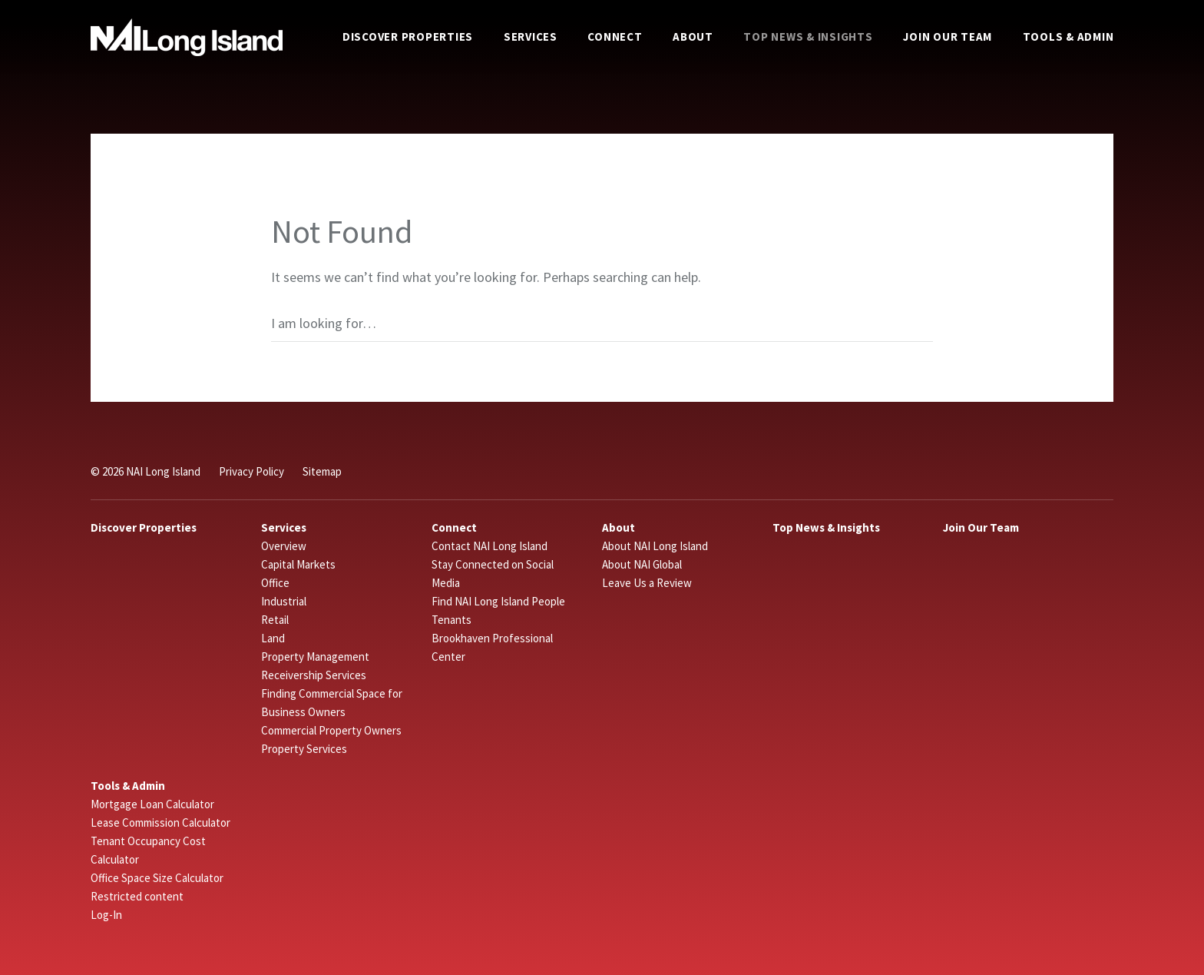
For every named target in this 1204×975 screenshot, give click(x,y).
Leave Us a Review (647, 582)
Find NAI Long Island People (498, 601)
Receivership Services (313, 675)
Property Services (304, 748)
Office (275, 582)
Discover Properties (407, 36)
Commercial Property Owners (331, 730)
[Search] (602, 323)
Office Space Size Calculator (157, 878)
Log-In (106, 914)
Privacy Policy (251, 471)
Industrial (283, 601)
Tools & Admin (1068, 36)
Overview (283, 546)
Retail (275, 619)
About (693, 36)
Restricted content (137, 896)
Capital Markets (298, 564)
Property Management (315, 656)
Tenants (451, 619)
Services (530, 36)
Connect (614, 36)
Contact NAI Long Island (489, 546)
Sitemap (322, 471)
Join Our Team (947, 36)
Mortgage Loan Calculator (152, 804)
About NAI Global (642, 564)
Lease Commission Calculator (160, 822)
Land (273, 638)
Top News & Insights (807, 36)
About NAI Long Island (655, 546)
